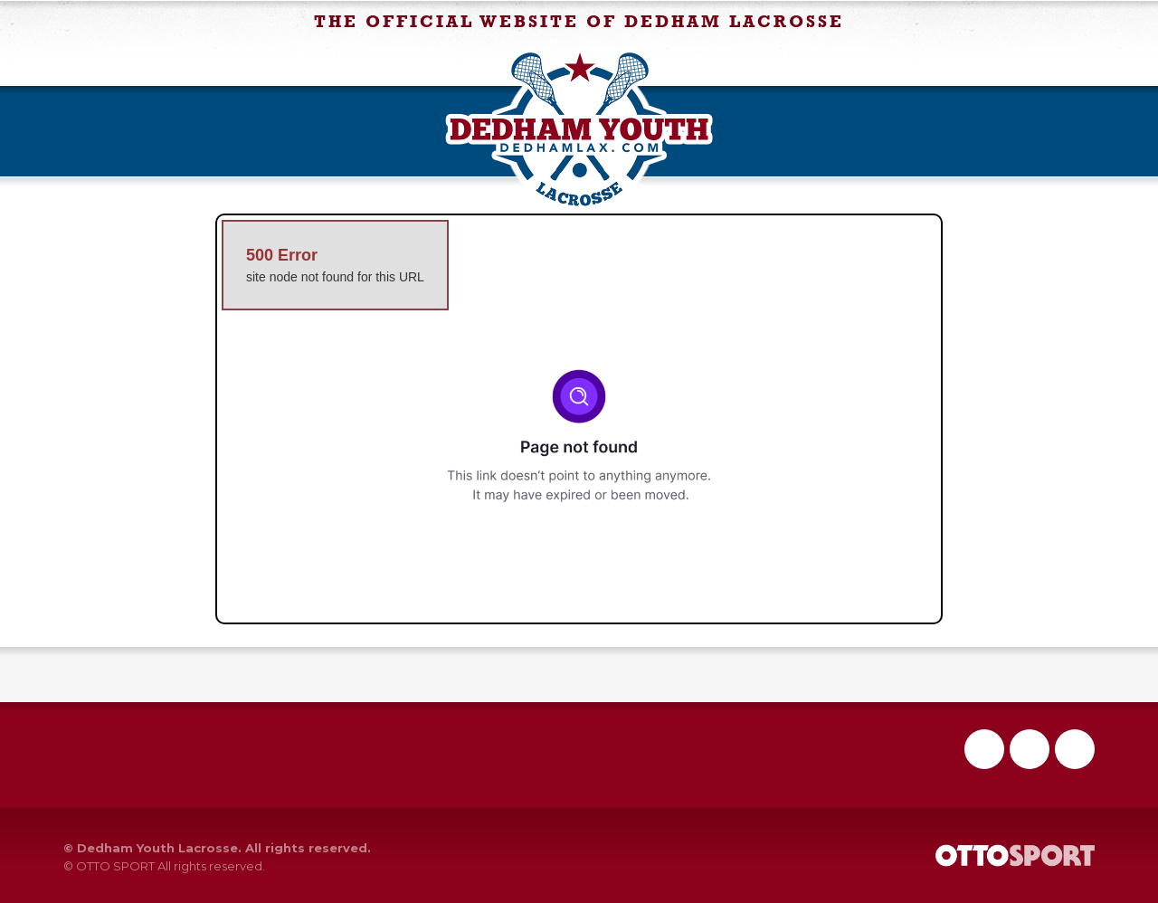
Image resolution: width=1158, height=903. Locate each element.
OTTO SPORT (115, 866)
